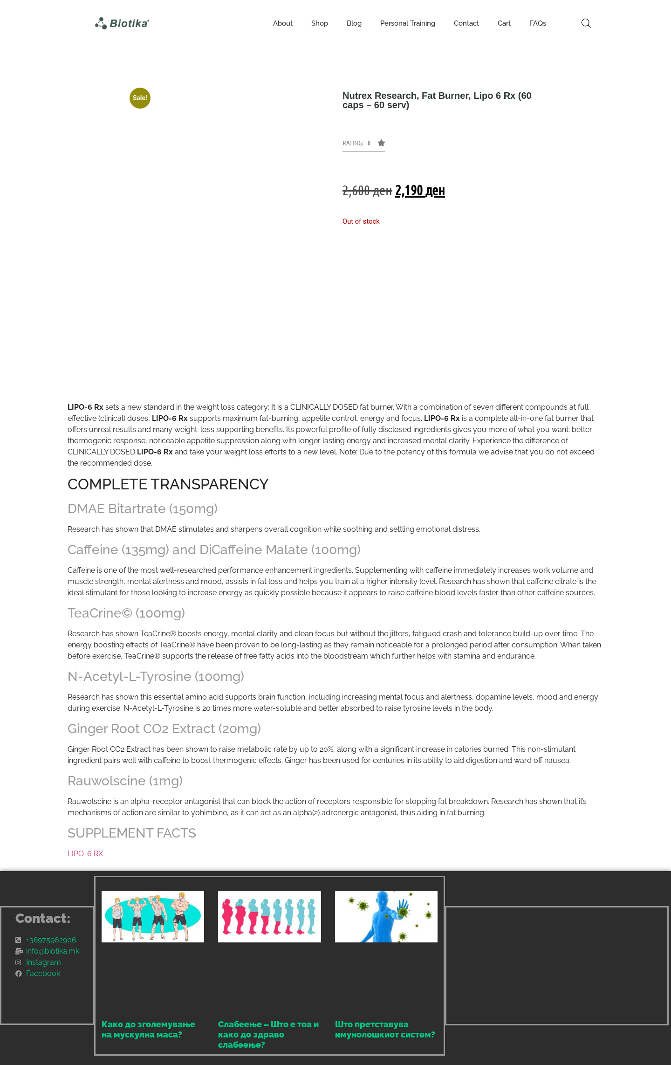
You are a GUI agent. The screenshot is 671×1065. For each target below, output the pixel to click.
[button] (363, 145)
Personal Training (407, 23)
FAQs (537, 23)
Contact (466, 23)
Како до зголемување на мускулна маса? (148, 1029)
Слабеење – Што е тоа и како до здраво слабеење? (268, 1034)
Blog (354, 23)
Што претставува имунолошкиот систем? (385, 1029)
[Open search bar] (586, 23)
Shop (319, 23)
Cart (504, 23)
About (283, 23)
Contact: (43, 918)
